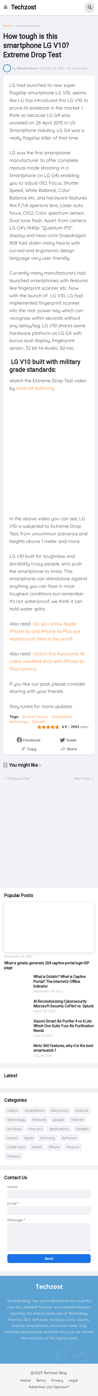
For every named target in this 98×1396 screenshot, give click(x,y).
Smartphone (61, 716)
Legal (73, 1380)
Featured (39, 1119)
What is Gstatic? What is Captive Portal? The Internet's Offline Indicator (59, 981)
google (58, 1119)
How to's (35, 1129)
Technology (16, 1119)
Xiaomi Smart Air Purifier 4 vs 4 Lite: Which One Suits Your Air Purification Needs (63, 1026)
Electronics (59, 1110)
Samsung (47, 1138)
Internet (77, 1119)
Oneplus (13, 1156)
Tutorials (38, 721)
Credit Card (16, 1147)
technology (18, 721)
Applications (59, 1129)
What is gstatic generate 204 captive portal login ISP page (46, 965)
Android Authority (35, 388)
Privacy (57, 1380)
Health (37, 1147)
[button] (7, 7)
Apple (28, 1138)
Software (69, 1138)
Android (81, 1110)
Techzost (23, 7)
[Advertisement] (49, 834)
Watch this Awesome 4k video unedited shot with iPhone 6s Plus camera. (47, 661)
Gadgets (82, 1129)
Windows (14, 1129)
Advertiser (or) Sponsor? (49, 1387)
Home (7, 25)
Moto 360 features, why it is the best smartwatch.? (63, 1048)
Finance (73, 1147)
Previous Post (19, 778)
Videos (12, 1110)
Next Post (82, 778)
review (12, 1138)
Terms (41, 1380)
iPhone (54, 1147)
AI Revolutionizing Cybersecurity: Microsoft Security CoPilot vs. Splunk (63, 1003)
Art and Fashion (27, 25)
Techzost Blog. (55, 1372)
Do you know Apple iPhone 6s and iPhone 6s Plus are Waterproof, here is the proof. (44, 631)
